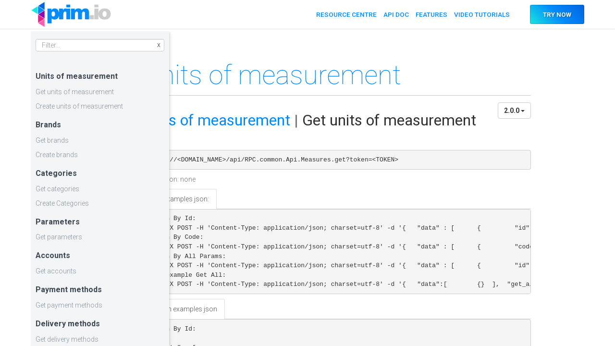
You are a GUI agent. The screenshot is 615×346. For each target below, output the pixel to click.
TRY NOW (556, 14)
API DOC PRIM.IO (71, 14)
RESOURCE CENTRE (343, 14)
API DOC (393, 14)
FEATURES (429, 14)
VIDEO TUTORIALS (479, 14)
